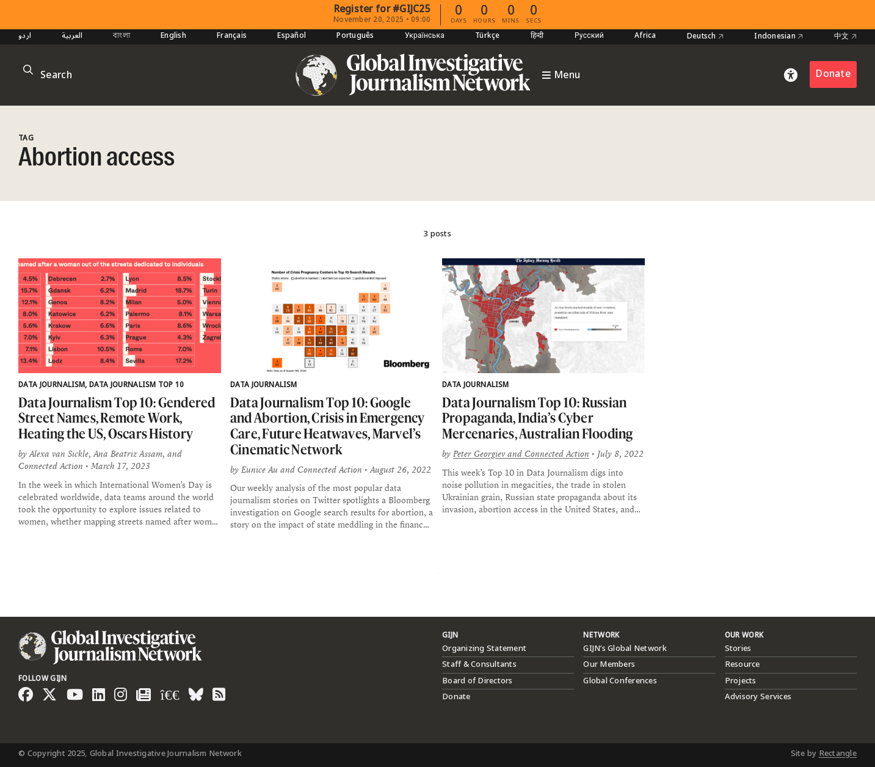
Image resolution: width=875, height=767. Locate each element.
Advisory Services (758, 696)
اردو (24, 36)
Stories (738, 648)
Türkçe (487, 36)
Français (232, 36)
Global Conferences (620, 680)
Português (355, 36)
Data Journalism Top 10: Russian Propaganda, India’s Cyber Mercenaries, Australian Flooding (537, 418)
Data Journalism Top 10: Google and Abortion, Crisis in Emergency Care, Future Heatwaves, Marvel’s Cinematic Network (327, 425)
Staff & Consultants (479, 664)
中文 (845, 36)
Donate (833, 74)
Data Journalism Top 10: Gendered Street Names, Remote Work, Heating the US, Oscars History (117, 418)
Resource (742, 664)
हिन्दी (537, 36)
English (173, 36)
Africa (645, 36)
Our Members (609, 664)
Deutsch (705, 36)
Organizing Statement (484, 648)
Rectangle (838, 753)
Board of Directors (477, 680)
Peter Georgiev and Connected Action (521, 453)
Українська (425, 36)
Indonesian (778, 36)
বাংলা (121, 36)
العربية (72, 36)
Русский (589, 36)
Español (291, 36)
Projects (741, 680)
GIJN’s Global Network (624, 648)
